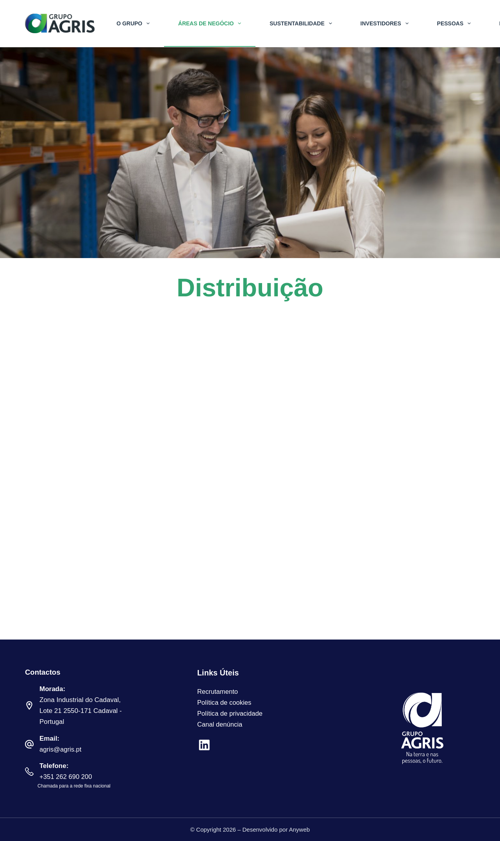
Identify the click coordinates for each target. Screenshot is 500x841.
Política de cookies (225, 702)
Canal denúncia (220, 724)
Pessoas (455, 23)
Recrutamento (218, 691)
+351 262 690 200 (66, 776)
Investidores (386, 23)
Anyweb (299, 829)
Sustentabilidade (302, 23)
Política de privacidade (230, 713)
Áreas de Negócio (211, 23)
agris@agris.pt (60, 749)
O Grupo (134, 23)
